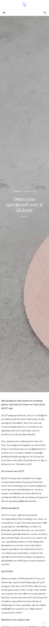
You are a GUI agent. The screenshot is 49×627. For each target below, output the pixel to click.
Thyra (25, 217)
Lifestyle (17, 191)
